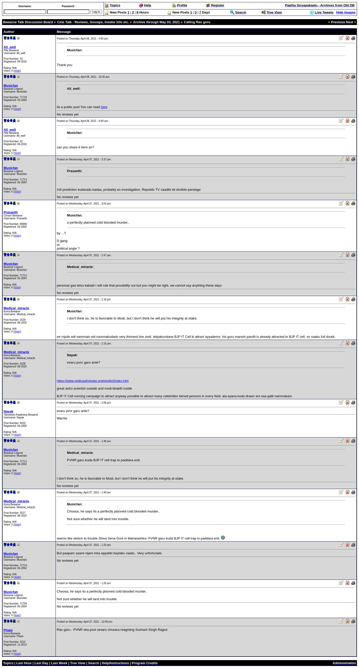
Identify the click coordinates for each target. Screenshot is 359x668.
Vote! (17, 70)
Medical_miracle (16, 308)
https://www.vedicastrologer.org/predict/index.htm (93, 381)
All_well (10, 47)
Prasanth (11, 212)
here (104, 107)
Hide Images (346, 12)
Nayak (8, 411)
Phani (8, 630)
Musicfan (11, 85)
